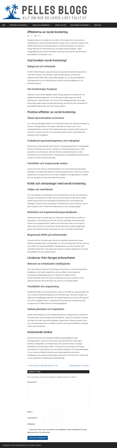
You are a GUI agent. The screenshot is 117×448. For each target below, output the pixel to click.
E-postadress (32, 418)
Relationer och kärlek (79, 25)
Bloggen (97, 25)
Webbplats (31, 424)
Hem (3, 25)
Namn (30, 412)
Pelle (31, 36)
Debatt (38, 36)
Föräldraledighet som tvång (78, 366)
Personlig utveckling (18, 25)
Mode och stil (60, 25)
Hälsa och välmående (41, 25)
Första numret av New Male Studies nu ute (43, 366)
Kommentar (32, 382)
